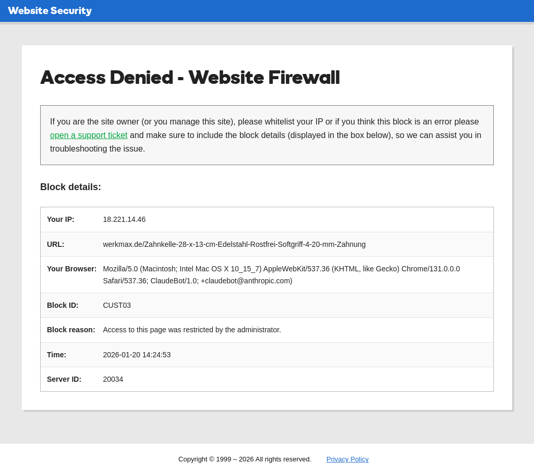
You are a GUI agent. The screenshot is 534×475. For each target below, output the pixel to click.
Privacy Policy (347, 459)
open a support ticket (89, 135)
